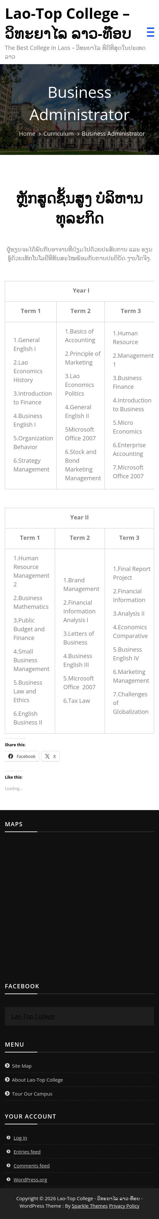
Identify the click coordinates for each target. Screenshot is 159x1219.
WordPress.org (30, 1179)
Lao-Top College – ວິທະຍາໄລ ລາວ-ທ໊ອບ (68, 23)
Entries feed (27, 1151)
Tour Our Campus (32, 1093)
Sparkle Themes (90, 1205)
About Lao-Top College (37, 1079)
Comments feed (32, 1165)
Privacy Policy (124, 1205)
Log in (20, 1137)
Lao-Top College (33, 1016)
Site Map (22, 1065)
